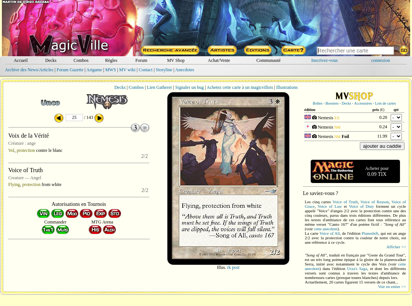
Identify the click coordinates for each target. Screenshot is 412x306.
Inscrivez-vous (324, 60)
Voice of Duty (361, 206)
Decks (50, 60)
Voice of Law (330, 206)
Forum (141, 60)
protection (26, 150)
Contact (145, 69)
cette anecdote (325, 228)
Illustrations (287, 87)
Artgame (94, 69)
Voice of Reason (375, 202)
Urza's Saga (357, 268)
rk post (233, 267)
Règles (111, 60)
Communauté (268, 60)
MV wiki (127, 69)
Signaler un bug (189, 87)
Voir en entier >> (392, 286)
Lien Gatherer (159, 87)
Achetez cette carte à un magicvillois (240, 87)
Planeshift (370, 233)
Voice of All (330, 233)
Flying (14, 184)
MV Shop (176, 60)
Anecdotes (184, 69)
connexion (380, 60)
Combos (81, 60)
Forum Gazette (70, 69)
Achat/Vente (219, 60)
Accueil (20, 60)
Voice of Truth (345, 202)
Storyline (164, 69)
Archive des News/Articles (29, 69)
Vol (11, 150)
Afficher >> (396, 246)
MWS (110, 69)
